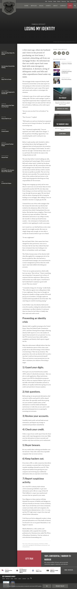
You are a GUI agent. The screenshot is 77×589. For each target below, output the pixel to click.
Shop (68, 1)
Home (26, 5)
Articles (34, 5)
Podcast (58, 1)
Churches (50, 1)
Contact (63, 5)
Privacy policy (60, 586)
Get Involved (73, 1)
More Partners (69, 570)
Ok (47, 586)
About (55, 5)
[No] (75, 586)
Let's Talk (29, 558)
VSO (46, 1)
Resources (64, 1)
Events (48, 5)
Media (54, 1)
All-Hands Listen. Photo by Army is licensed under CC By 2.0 (64, 41)
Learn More (62, 133)
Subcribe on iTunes (62, 108)
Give (70, 5)
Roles (41, 5)
